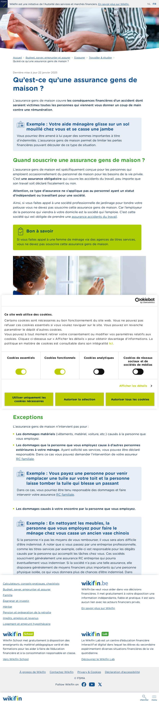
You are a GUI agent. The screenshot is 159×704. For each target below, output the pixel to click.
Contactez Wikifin (62, 672)
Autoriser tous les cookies (130, 399)
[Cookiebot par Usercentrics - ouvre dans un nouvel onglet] (138, 300)
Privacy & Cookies (89, 672)
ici (111, 343)
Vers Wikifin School (16, 659)
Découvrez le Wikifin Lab (98, 659)
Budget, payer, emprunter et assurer (27, 589)
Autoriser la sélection (79, 399)
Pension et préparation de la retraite (27, 612)
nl (149, 4)
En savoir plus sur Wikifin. (113, 4)
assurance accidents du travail (94, 217)
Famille (7, 595)
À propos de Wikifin (32, 672)
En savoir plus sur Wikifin (98, 608)
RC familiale (25, 459)
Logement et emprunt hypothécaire (26, 624)
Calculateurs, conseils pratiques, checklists (31, 583)
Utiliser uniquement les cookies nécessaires (29, 399)
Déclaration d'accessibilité (122, 672)
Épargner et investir (16, 601)
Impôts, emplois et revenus (20, 618)
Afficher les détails (133, 386)
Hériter (7, 606)
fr (154, 4)
